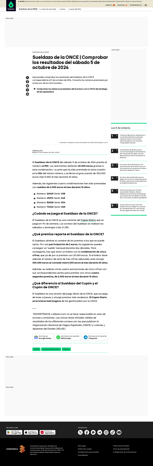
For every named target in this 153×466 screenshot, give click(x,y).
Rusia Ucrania (51, 1)
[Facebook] (86, 434)
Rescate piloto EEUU (64, 1)
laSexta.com (37, 151)
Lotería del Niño (74, 9)
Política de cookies (85, 449)
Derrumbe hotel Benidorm (107, 1)
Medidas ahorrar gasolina (80, 1)
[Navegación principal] (146, 5)
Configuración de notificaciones (125, 452)
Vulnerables (94, 1)
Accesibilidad (83, 455)
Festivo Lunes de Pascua (134, 1)
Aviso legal (82, 446)
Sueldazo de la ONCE (85, 89)
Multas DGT (121, 1)
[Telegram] (99, 434)
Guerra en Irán (30, 1)
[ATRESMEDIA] (16, 450)
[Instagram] (106, 434)
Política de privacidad (121, 446)
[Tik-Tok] (112, 434)
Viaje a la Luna (41, 1)
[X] (80, 434)
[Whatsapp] (93, 434)
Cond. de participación (121, 449)
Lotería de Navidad (48, 9)
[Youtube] (119, 434)
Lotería (62, 9)
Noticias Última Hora (51, 349)
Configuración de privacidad (88, 452)
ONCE (36, 349)
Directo (66, 349)
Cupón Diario (88, 220)
